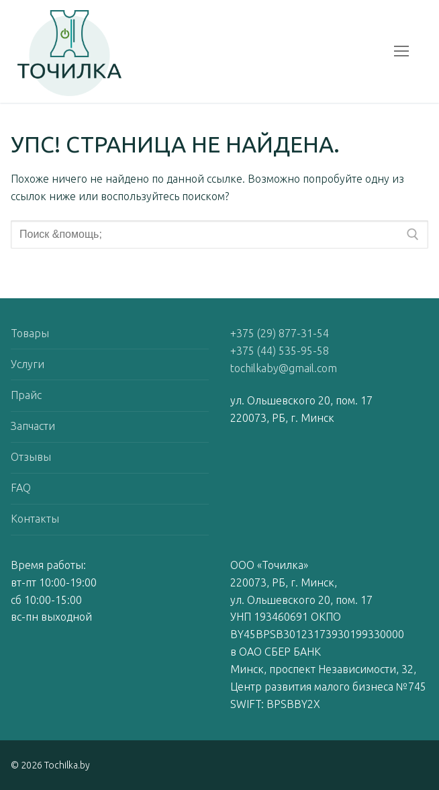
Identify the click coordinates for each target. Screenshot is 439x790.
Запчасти (33, 426)
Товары (30, 333)
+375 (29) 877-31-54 (279, 333)
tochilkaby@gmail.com (283, 368)
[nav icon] (401, 52)
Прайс (26, 395)
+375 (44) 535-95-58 (279, 351)
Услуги (27, 364)
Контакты (35, 519)
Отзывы (31, 457)
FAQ (21, 488)
